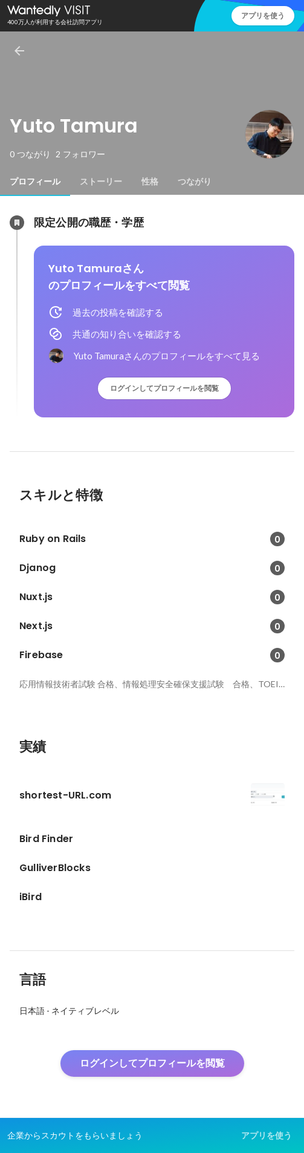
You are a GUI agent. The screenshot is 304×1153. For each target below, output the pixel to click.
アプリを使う (263, 15)
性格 (149, 181)
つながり (195, 181)
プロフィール (35, 181)
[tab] (35, 181)
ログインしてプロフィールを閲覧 (164, 388)
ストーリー (101, 181)
